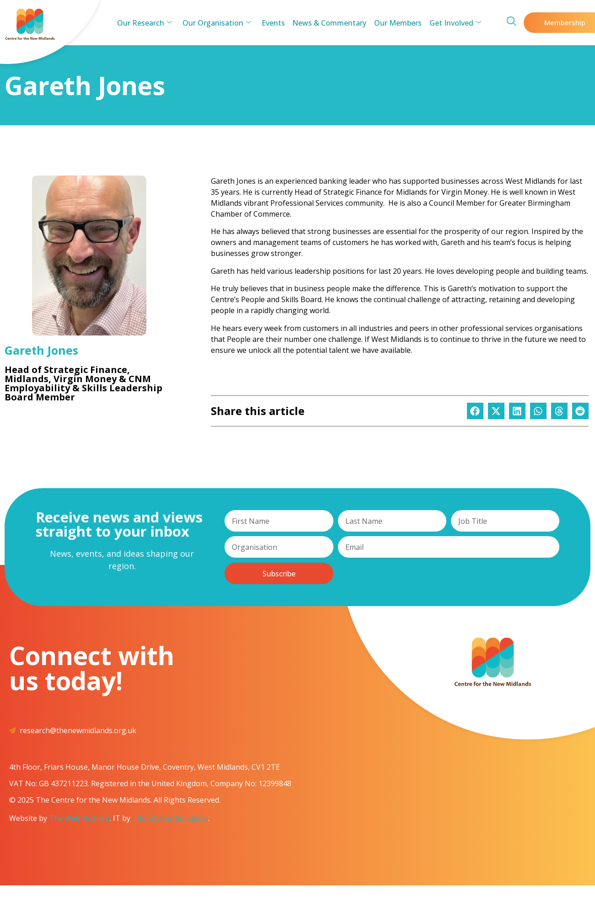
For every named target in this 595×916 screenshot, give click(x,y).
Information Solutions (170, 818)
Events (273, 23)
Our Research (147, 23)
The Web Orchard (79, 818)
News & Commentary (329, 23)
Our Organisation (218, 23)
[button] (475, 411)
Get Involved (452, 23)
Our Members (396, 23)
